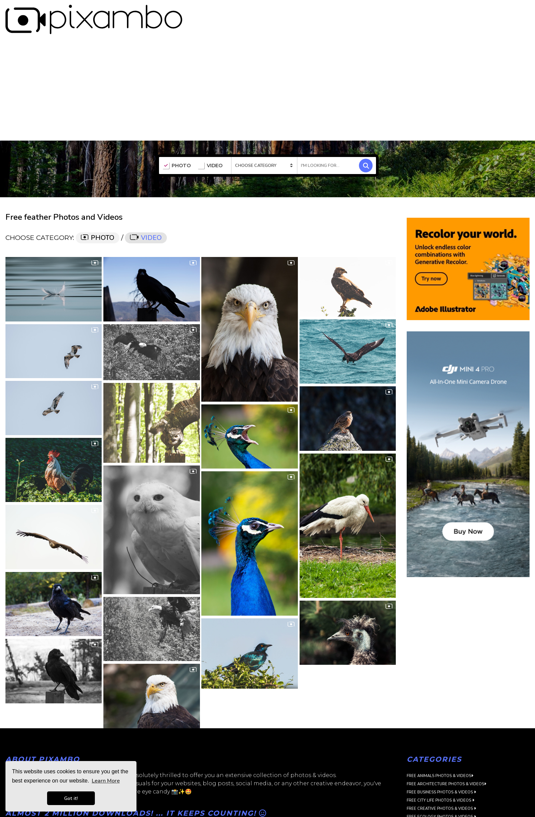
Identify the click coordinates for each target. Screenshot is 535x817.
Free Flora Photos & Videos (438, 808)
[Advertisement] (267, 73)
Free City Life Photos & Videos (440, 784)
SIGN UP (498, 11)
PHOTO (176, 149)
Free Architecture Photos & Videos (446, 767)
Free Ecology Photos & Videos (441, 800)
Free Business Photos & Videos (441, 775)
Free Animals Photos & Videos (440, 759)
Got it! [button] (71, 798)
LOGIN (523, 11)
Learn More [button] (106, 781)
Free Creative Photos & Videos (441, 792)
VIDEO (210, 149)
